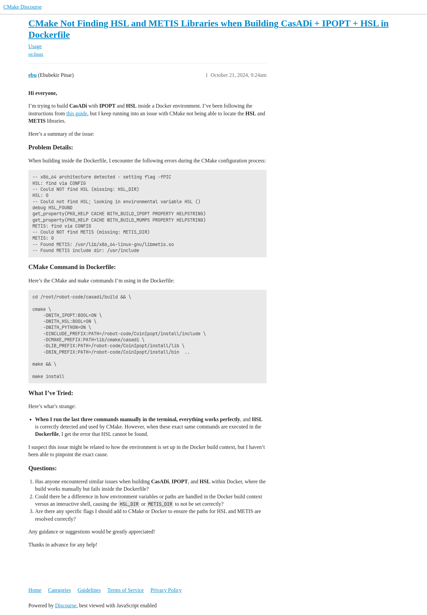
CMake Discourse (22, 7)
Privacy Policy (166, 590)
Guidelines (89, 590)
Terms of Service (125, 590)
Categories (59, 590)
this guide (76, 113)
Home (34, 590)
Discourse (65, 605)
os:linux (35, 54)
